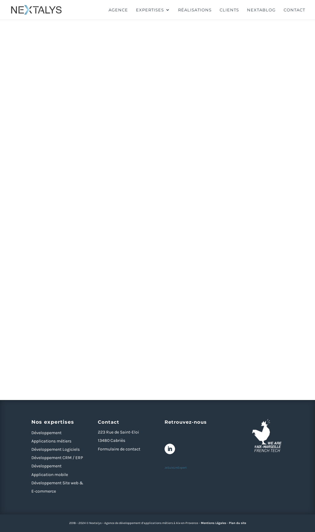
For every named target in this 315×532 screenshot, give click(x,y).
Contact (294, 10)
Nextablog (261, 10)
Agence (118, 10)
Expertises (150, 10)
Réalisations (195, 10)
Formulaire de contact (119, 449)
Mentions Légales (213, 523)
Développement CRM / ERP (57, 457)
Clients (229, 10)
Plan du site (237, 523)
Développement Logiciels (55, 449)
